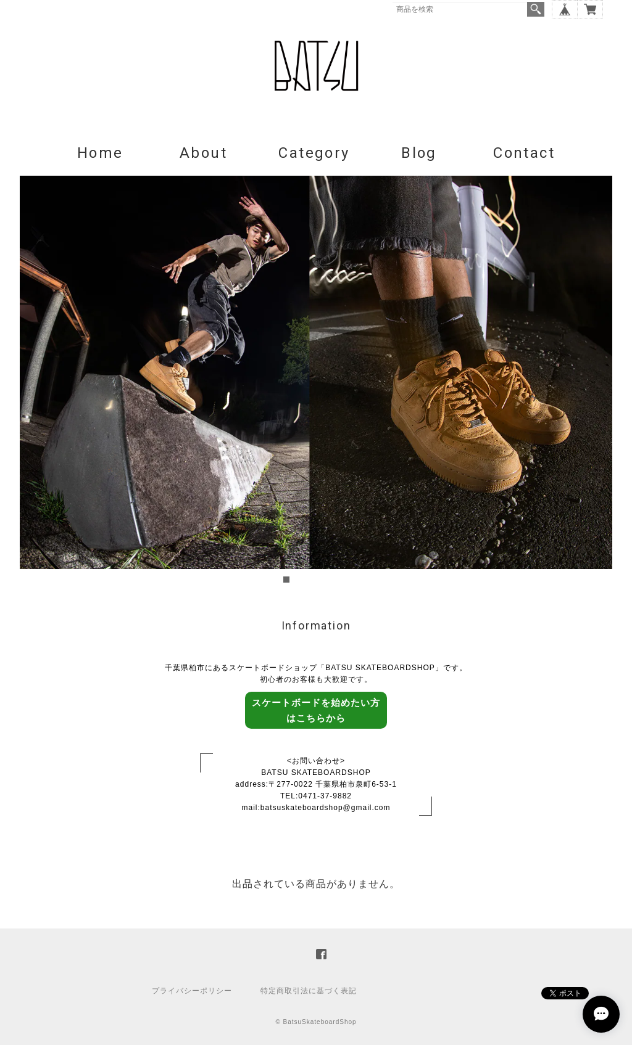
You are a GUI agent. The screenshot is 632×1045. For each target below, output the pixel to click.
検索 (535, 9)
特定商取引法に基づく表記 (308, 990)
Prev (36, 381)
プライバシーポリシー (192, 990)
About (203, 153)
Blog (419, 153)
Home (100, 153)
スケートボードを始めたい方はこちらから (316, 710)
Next (596, 381)
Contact (524, 153)
